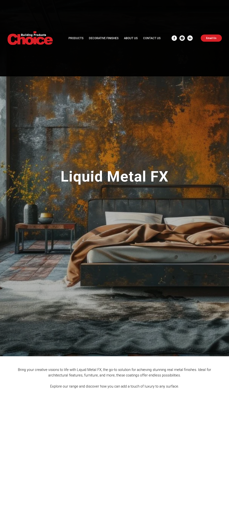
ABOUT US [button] (131, 38)
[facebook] (174, 38)
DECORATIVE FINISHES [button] (104, 38)
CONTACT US (152, 38)
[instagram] (182, 38)
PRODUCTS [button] (76, 38)
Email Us (211, 38)
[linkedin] (190, 38)
